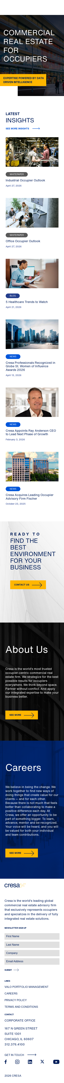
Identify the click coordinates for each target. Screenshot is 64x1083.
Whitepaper (17, 174)
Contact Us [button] (21, 584)
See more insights (18, 128)
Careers (11, 993)
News (13, 356)
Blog (13, 295)
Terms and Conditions (21, 1007)
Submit (8, 970)
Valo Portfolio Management (26, 987)
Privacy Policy (16, 1000)
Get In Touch (20, 1055)
